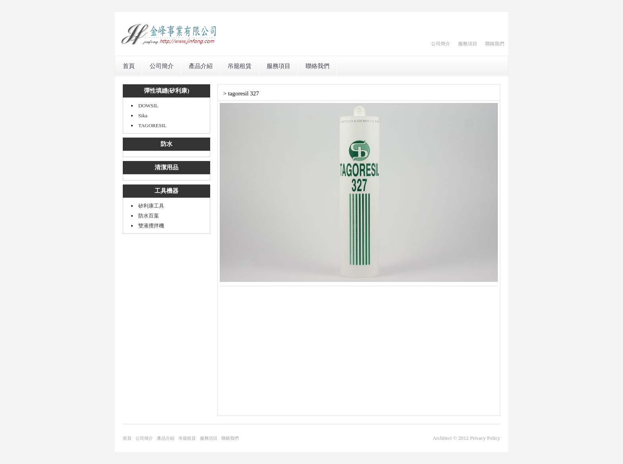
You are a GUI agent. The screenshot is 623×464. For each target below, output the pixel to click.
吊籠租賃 (240, 65)
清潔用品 (166, 167)
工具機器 (166, 191)
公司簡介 (440, 44)
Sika (142, 115)
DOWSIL (148, 106)
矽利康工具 (151, 206)
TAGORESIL (152, 125)
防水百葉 (148, 216)
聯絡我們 (494, 44)
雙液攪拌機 (151, 226)
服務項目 (467, 44)
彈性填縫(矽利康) (167, 90)
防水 (166, 144)
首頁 (129, 65)
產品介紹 (201, 65)
